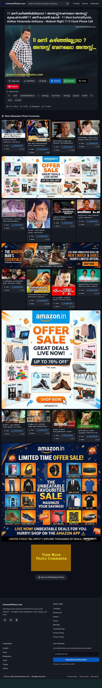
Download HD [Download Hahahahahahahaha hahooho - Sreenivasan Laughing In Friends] (42, 300)
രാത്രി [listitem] (84, 96)
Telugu (5, 664)
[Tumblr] (16, 620)
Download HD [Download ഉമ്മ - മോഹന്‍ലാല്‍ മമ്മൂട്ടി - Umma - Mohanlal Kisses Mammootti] (42, 149)
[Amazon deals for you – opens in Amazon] (51, 255)
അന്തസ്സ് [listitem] (45, 96)
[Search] (67, 3)
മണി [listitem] (15, 96)
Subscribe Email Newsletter (76, 660)
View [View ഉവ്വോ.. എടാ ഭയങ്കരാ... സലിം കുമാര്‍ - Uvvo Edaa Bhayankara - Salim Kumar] (6, 431)
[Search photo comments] (46, 3)
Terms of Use (58, 637)
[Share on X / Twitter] (82, 81)
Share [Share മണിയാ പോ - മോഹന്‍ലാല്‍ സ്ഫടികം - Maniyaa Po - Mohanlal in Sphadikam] (82, 224)
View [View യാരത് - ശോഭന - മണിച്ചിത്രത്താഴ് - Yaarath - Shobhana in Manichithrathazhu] (56, 435)
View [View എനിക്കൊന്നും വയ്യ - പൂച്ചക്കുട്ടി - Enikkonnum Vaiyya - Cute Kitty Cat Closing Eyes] (81, 436)
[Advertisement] (51, 683)
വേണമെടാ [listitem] (56, 96)
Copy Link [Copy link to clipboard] (14, 81)
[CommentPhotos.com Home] (13, 3)
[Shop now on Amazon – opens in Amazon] (51, 359)
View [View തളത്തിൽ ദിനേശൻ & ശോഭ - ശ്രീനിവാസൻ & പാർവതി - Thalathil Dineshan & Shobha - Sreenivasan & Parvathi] (81, 290)
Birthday (56, 625)
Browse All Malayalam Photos (51, 577)
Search (56, 617)
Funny (55, 621)
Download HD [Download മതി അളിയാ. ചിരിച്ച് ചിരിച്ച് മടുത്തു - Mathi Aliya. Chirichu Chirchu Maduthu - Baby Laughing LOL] (92, 143)
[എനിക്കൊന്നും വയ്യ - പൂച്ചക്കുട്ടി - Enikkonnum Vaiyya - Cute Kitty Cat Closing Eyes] (88, 419)
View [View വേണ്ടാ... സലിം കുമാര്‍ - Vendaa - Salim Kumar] (31, 236)
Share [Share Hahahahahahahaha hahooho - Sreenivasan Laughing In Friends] (32, 304)
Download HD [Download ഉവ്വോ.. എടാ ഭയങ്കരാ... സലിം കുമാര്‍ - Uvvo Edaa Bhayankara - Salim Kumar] (17, 431)
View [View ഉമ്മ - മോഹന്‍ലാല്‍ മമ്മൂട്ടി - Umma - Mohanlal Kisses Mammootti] (31, 149)
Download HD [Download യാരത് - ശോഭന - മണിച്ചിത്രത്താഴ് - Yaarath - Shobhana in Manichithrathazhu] (67, 435)
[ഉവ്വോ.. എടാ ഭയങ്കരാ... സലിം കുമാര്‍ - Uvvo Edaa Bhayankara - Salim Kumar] (13, 416)
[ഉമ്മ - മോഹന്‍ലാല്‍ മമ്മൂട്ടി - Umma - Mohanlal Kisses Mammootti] (38, 130)
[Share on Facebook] (55, 81)
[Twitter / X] (10, 620)
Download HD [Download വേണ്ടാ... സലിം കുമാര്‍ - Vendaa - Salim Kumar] (42, 236)
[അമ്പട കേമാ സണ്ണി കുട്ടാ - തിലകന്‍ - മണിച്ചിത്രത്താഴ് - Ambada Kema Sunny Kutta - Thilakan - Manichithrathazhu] (63, 129)
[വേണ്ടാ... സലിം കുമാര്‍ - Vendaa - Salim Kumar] (38, 213)
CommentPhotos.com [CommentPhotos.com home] (12, 604)
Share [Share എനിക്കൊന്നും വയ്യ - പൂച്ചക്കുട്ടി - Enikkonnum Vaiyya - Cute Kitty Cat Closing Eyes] (82, 440)
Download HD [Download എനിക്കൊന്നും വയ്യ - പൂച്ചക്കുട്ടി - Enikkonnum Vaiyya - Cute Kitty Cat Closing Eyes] (92, 436)
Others (5, 668)
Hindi (5, 652)
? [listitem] (38, 96)
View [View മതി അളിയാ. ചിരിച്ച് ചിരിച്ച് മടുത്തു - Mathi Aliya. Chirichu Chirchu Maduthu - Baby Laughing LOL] (81, 143)
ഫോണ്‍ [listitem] (18, 100)
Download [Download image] (29, 81)
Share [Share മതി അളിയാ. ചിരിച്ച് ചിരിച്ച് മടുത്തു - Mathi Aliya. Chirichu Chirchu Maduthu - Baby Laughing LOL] (82, 147)
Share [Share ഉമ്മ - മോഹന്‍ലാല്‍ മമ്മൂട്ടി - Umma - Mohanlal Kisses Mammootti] (32, 152)
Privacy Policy (58, 633)
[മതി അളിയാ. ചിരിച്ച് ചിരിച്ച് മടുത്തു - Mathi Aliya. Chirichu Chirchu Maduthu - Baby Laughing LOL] (88, 128)
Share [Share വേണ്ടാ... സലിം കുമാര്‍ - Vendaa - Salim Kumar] (32, 239)
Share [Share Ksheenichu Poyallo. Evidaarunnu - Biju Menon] (6, 149)
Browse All (57, 612)
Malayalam (95, 4)
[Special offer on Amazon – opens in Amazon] (51, 177)
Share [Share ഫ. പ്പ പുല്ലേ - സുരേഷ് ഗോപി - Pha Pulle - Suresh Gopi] (57, 307)
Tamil (5, 660)
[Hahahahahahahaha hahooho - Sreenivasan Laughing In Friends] (38, 281)
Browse (85, 4)
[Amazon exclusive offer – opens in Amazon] (51, 492)
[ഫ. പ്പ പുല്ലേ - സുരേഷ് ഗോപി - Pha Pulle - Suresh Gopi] (63, 282)
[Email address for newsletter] (76, 654)
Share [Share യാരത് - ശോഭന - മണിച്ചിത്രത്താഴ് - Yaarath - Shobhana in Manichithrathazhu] (57, 439)
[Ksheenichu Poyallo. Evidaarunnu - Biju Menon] (13, 129)
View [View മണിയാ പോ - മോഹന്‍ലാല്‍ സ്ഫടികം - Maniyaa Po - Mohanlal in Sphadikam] (81, 221)
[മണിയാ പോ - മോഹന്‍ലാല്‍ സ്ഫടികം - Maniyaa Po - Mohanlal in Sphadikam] (88, 206)
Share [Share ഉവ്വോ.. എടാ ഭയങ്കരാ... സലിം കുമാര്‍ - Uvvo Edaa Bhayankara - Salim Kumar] (6, 434)
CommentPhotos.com (21, 677)
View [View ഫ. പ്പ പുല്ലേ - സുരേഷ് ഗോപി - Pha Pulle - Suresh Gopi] (56, 303)
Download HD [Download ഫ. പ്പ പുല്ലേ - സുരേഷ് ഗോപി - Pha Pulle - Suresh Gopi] (67, 303)
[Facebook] (5, 620)
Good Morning (58, 629)
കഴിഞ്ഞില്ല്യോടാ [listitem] (27, 96)
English (5, 648)
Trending (76, 4)
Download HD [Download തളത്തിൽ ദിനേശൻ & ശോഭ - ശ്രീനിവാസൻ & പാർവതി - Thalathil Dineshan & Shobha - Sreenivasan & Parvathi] (92, 290)
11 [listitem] (9, 96)
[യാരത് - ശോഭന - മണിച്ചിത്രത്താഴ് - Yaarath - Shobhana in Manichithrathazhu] (63, 418)
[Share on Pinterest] (13, 87)
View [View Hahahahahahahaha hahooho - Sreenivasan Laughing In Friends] (31, 300)
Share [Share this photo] (42, 81)
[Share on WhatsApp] (69, 81)
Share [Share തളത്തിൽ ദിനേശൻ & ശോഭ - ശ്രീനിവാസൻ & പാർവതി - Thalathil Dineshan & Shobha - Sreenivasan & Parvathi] (82, 293)
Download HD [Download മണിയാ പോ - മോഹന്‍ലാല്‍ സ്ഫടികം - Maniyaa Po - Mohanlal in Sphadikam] (92, 221)
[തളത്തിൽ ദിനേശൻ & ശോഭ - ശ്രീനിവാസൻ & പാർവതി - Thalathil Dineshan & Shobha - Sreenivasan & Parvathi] (88, 275)
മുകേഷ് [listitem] (76, 96)
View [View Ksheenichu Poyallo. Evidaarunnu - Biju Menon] (6, 146)
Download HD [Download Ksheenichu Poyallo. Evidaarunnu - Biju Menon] (17, 146)
